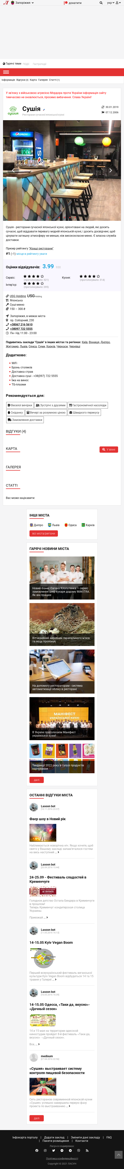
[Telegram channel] (70, 1151)
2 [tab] (54, 217)
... (57, 852)
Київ (85, 342)
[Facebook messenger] (62, 1151)
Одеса (33, 346)
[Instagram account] (45, 1151)
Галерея (43, 79)
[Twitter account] (54, 1151)
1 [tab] (48, 217)
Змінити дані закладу (85, 1137)
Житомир (12, 346)
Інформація (8, 79)
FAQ (109, 1137)
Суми (41, 346)
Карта (33, 79)
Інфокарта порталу (25, 1137)
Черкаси (62, 346)
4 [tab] (64, 217)
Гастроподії (39, 64)
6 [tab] (75, 217)
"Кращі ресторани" (41, 248)
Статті (54, 79)
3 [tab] (59, 217)
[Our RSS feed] (87, 1151)
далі (36, 780)
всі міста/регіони (43, 533)
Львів (23, 346)
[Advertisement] (62, 32)
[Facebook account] (37, 1151)
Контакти (81, 1141)
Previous (13, 170)
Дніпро (105, 342)
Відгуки (22, 79)
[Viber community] (79, 1151)
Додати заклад (54, 1137)
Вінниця (94, 342)
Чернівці (74, 346)
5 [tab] (70, 217)
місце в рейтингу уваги (31, 253)
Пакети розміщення (56, 1141)
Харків (50, 346)
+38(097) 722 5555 (45, 376)
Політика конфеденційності (62, 1158)
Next (110, 170)
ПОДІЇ (26, 64)
